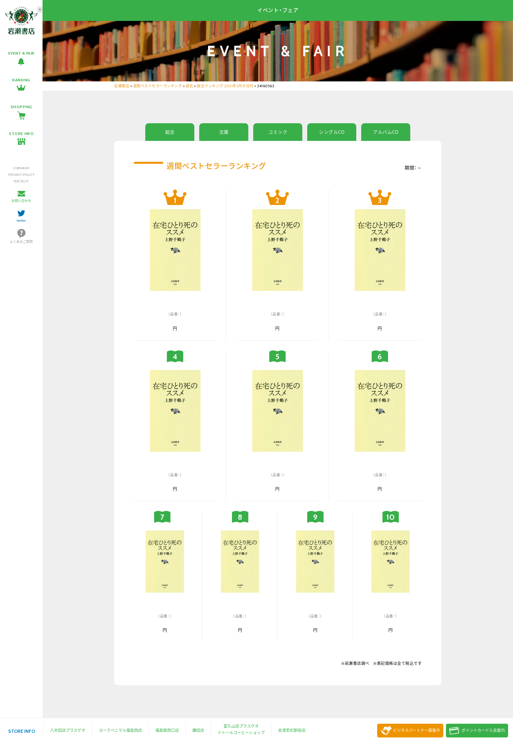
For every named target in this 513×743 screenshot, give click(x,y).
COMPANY (21, 168)
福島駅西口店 (167, 730)
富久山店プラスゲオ (241, 726)
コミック (277, 132)
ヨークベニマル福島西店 (120, 730)
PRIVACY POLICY (21, 175)
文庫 (224, 132)
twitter (21, 220)
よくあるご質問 (21, 242)
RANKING (21, 79)
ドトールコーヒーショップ (241, 732)
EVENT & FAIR (21, 53)
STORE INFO (21, 133)
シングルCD (332, 132)
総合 (170, 132)
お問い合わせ (21, 201)
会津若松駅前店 (292, 730)
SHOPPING (21, 106)
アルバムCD (385, 132)
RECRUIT (21, 181)
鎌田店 (198, 730)
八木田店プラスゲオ (67, 730)
